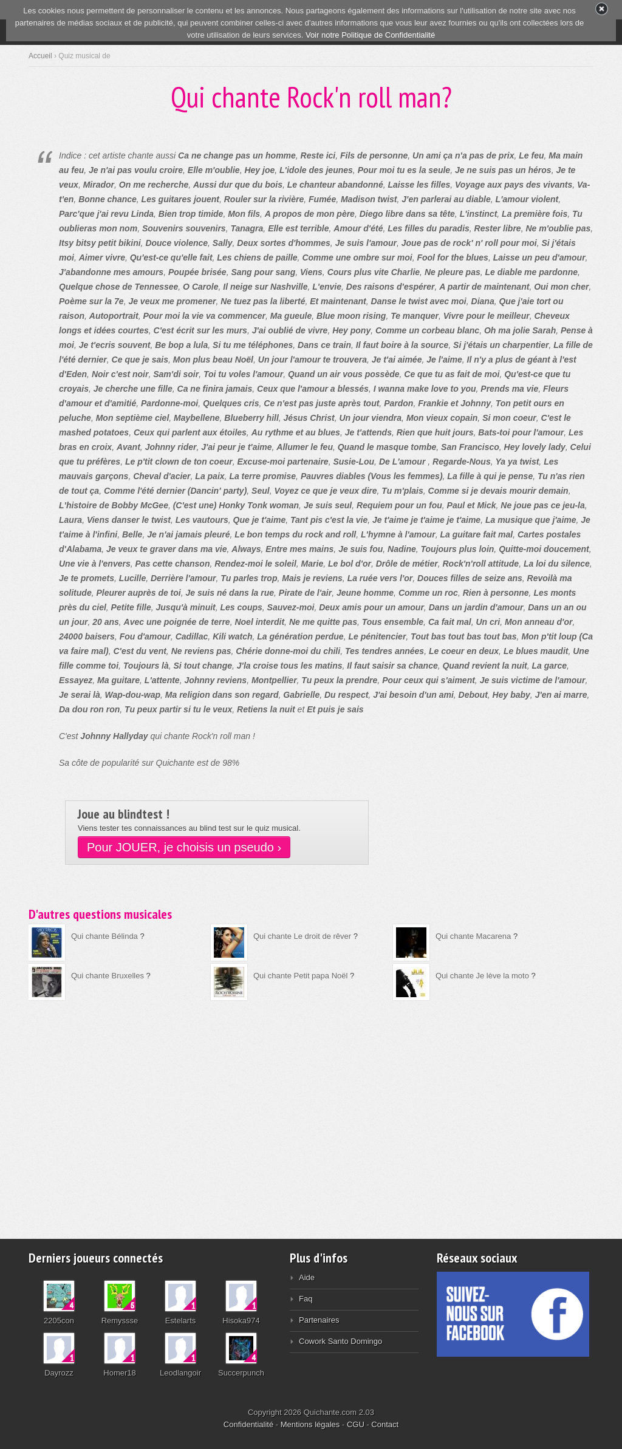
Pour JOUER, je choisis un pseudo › (184, 847)
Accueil (40, 56)
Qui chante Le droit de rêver (302, 936)
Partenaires (319, 1320)
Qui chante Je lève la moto (482, 975)
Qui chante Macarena (473, 936)
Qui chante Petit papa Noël (300, 975)
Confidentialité (248, 1424)
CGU (355, 1424)
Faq (305, 1298)
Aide (307, 1277)
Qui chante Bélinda (104, 936)
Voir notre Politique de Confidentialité (370, 34)
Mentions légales (310, 1424)
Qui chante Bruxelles (107, 975)
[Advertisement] (311, 1111)
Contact (384, 1424)
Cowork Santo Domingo (340, 1341)
